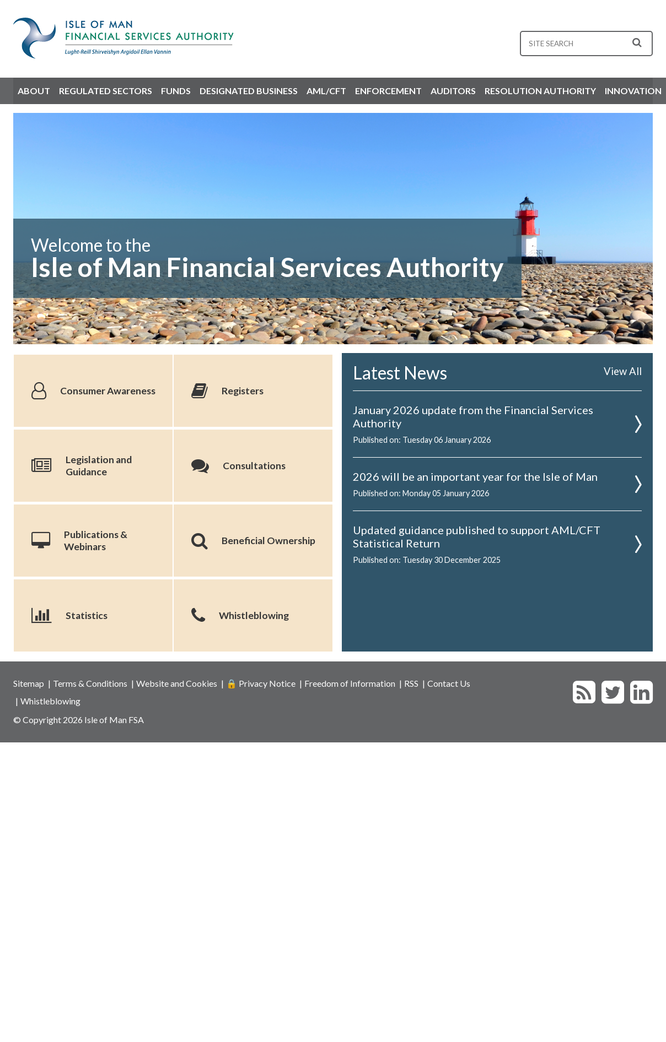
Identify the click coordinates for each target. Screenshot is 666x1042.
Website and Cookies (176, 683)
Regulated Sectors (105, 90)
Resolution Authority (540, 90)
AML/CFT (326, 90)
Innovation (633, 90)
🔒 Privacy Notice (261, 683)
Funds (176, 90)
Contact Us (448, 683)
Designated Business (249, 90)
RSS (411, 683)
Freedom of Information (349, 683)
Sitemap (28, 683)
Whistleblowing (50, 701)
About (34, 90)
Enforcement (388, 90)
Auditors (453, 90)
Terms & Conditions (90, 683)
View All (623, 371)
